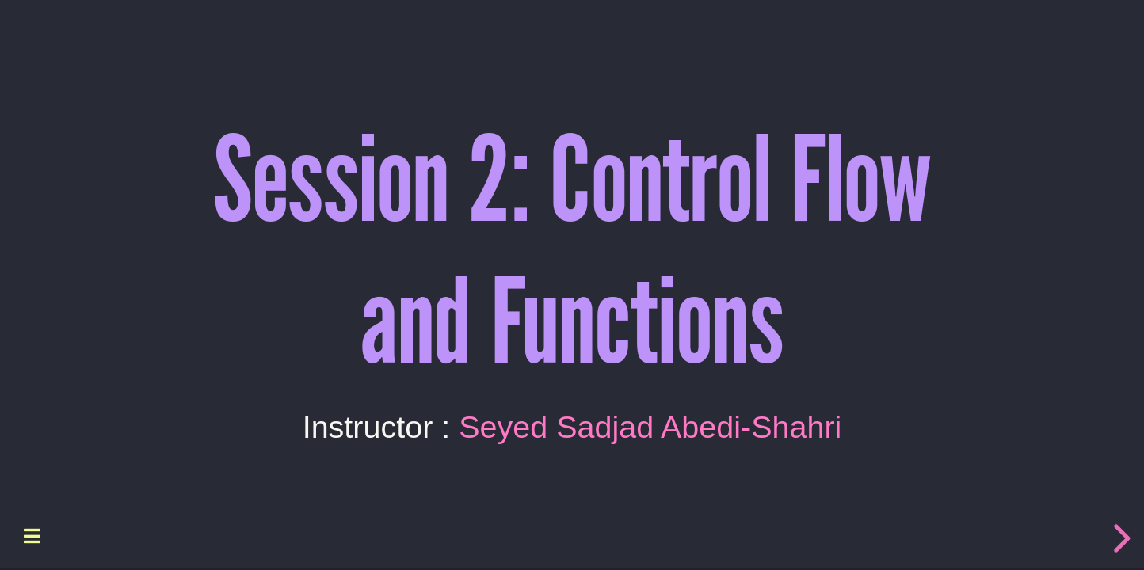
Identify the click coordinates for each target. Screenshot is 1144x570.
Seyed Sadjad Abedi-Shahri (650, 426)
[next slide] (1119, 538)
